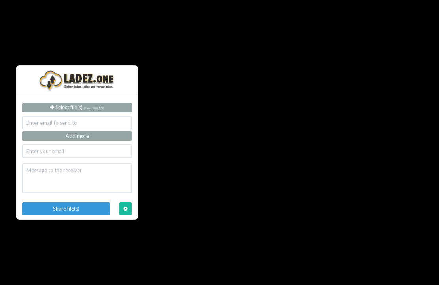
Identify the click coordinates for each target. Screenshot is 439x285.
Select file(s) (77, 107)
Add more (77, 136)
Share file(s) (66, 208)
